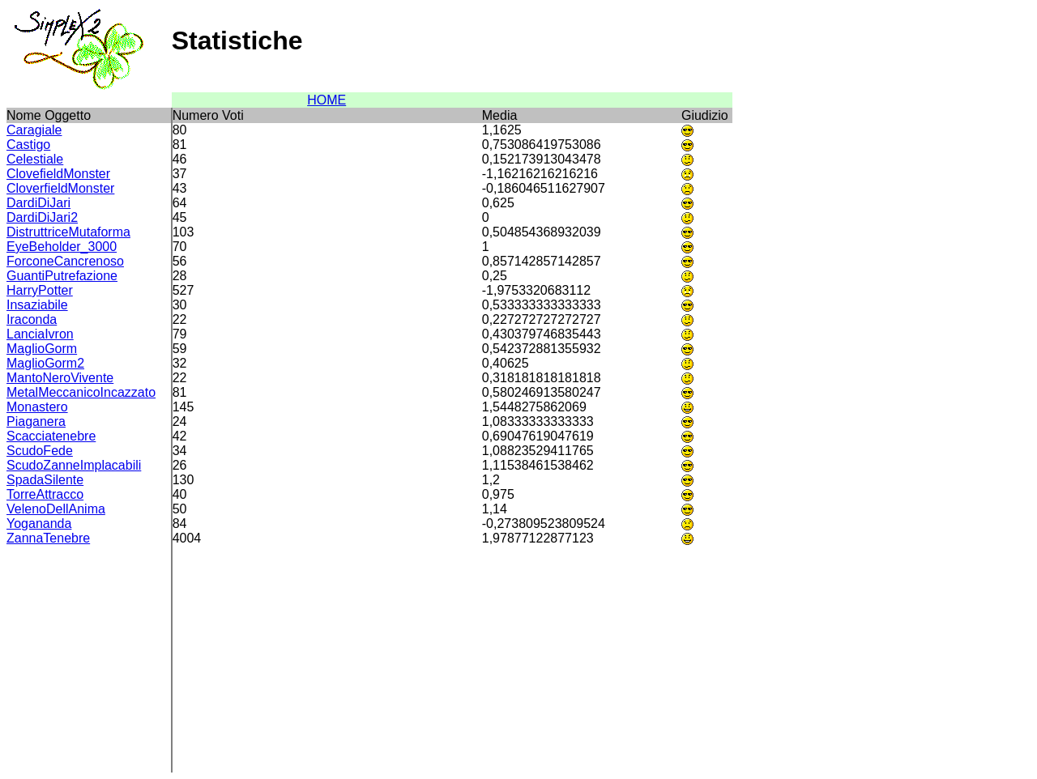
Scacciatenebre (51, 436)
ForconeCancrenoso (65, 261)
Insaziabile (37, 305)
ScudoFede (39, 451)
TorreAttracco (44, 494)
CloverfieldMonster (60, 188)
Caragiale (34, 130)
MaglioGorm (41, 348)
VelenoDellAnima (55, 509)
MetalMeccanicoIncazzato (81, 392)
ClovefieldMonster (58, 174)
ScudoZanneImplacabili (73, 465)
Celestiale (34, 159)
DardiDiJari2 (42, 217)
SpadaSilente (44, 480)
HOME (326, 100)
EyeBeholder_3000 (61, 246)
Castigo (28, 144)
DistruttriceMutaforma (68, 232)
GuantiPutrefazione (61, 276)
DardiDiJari (38, 203)
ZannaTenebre (48, 538)
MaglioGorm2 (45, 363)
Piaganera (36, 421)
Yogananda (38, 523)
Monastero (37, 407)
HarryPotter (39, 290)
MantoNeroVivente (59, 378)
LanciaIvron (40, 334)
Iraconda (31, 319)
